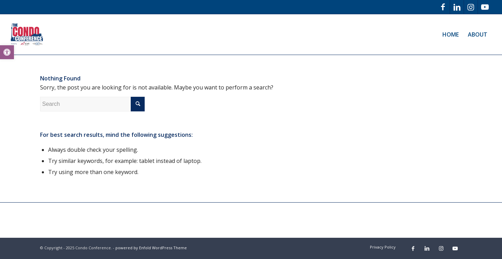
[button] (7, 52)
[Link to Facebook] (443, 7)
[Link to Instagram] (471, 7)
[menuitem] (450, 34)
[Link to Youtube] (485, 7)
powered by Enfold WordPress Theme (151, 247)
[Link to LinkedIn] (457, 7)
